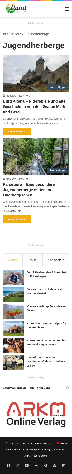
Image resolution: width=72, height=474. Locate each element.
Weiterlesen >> (17, 131)
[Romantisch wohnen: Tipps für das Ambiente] (13, 328)
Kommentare (55, 259)
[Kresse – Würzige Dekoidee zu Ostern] (13, 311)
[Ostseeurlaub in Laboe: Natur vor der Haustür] (13, 294)
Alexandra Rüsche (15, 95)
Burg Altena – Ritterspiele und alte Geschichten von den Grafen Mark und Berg (34, 106)
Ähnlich (12, 259)
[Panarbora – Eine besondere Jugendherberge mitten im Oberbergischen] (36, 156)
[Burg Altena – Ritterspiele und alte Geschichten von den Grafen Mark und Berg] (36, 73)
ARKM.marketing (36, 23)
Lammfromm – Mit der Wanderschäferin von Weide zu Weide (46, 361)
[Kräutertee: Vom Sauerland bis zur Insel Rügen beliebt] (13, 345)
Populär (32, 259)
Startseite (12, 34)
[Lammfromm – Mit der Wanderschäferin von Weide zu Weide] (13, 362)
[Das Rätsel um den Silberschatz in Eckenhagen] (13, 277)
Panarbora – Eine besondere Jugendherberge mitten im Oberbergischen (29, 189)
